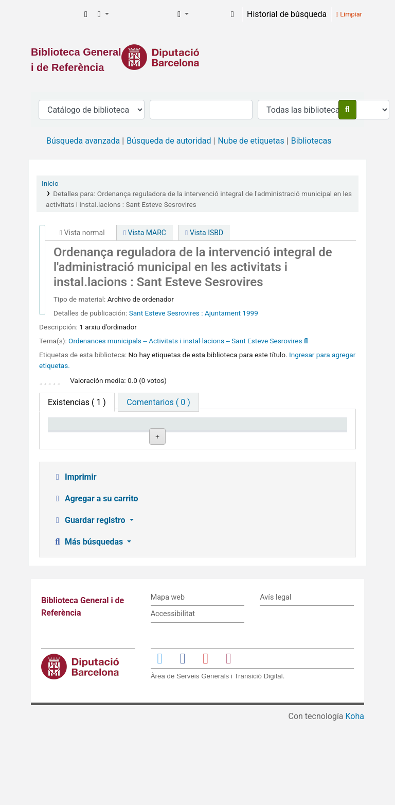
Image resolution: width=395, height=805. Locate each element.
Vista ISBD (204, 233)
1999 (250, 313)
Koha (355, 798)
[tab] (158, 402)
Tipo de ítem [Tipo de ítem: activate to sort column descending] (75, 438)
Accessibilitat (173, 696)
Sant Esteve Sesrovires (165, 313)
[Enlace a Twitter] (160, 740)
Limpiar (349, 14)
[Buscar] (347, 109)
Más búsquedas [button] (88, 624)
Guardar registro (90, 602)
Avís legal (275, 679)
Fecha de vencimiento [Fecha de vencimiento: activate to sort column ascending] (314, 434)
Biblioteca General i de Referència (54, 14)
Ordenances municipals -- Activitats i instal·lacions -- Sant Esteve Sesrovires (185, 341)
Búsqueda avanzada (83, 141)
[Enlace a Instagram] (228, 740)
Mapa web (168, 679)
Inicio (50, 183)
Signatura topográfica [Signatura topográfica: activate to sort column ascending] (193, 434)
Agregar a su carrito (95, 581)
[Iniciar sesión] (232, 14)
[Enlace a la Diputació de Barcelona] (197, 57)
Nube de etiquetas (251, 141)
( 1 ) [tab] (77, 402)
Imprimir (74, 559)
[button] (86, 14)
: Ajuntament (221, 313)
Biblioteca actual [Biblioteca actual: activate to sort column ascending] (131, 434)
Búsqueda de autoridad (169, 141)
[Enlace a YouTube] (205, 740)
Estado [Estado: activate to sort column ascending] (245, 438)
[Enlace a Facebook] (182, 740)
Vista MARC (144, 233)
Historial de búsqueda (287, 14)
